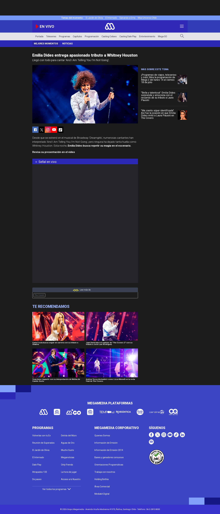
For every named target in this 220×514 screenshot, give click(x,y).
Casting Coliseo (109, 36)
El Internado (111, 18)
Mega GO (162, 36)
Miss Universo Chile (147, 18)
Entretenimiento (147, 36)
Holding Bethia (101, 479)
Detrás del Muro (69, 435)
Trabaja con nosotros (104, 472)
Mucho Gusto (67, 450)
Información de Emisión (106, 443)
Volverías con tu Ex (41, 435)
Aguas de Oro (67, 443)
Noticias (67, 43)
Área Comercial (102, 486)
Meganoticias (67, 457)
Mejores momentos (46, 43)
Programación (92, 36)
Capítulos (77, 36)
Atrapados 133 (39, 472)
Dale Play (36, 464)
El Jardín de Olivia (94, 18)
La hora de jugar (69, 472)
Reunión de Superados (43, 443)
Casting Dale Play (127, 36)
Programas (64, 36)
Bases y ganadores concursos (109, 457)
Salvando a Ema (127, 18)
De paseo (36, 479)
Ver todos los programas (56, 489)
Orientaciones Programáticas (108, 464)
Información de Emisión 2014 (108, 450)
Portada (39, 36)
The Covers (39, 295)
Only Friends (67, 464)
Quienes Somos (102, 435)
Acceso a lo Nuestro (70, 479)
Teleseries (51, 36)
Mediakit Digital (101, 494)
